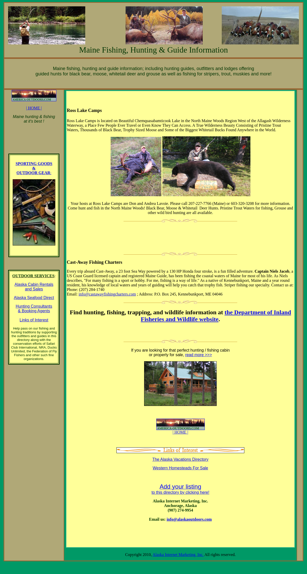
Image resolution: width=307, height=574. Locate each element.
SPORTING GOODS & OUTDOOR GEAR (33, 168)
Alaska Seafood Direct (34, 298)
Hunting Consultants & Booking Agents (34, 308)
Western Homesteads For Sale (180, 468)
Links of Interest (34, 320)
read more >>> (198, 355)
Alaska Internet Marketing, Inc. (177, 554)
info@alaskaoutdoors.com (189, 519)
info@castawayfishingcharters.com (107, 294)
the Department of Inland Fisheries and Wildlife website (216, 315)
